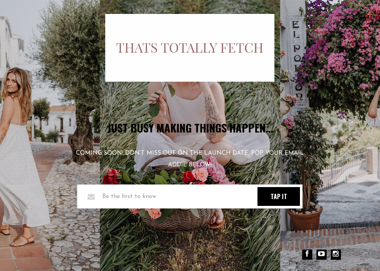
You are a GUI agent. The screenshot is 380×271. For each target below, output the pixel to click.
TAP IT (279, 196)
